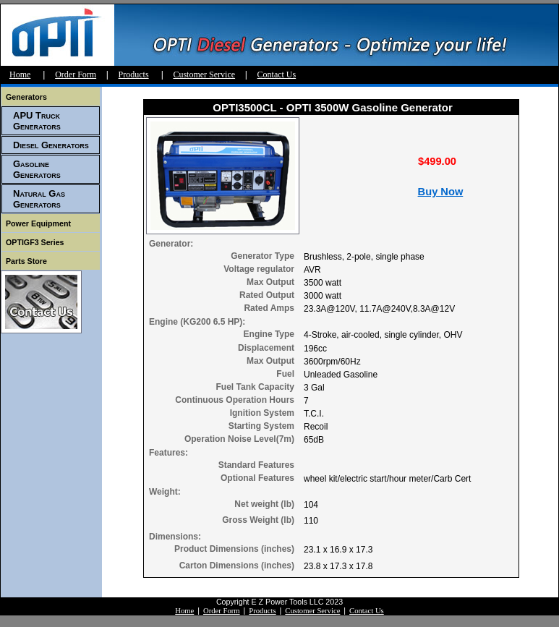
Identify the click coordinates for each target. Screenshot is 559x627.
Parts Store (26, 261)
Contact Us (276, 74)
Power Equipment (38, 223)
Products (134, 74)
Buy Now (441, 191)
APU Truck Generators (37, 121)
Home (19, 74)
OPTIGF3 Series (35, 242)
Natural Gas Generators (39, 199)
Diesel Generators (51, 145)
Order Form (75, 74)
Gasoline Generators (37, 169)
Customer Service (204, 74)
